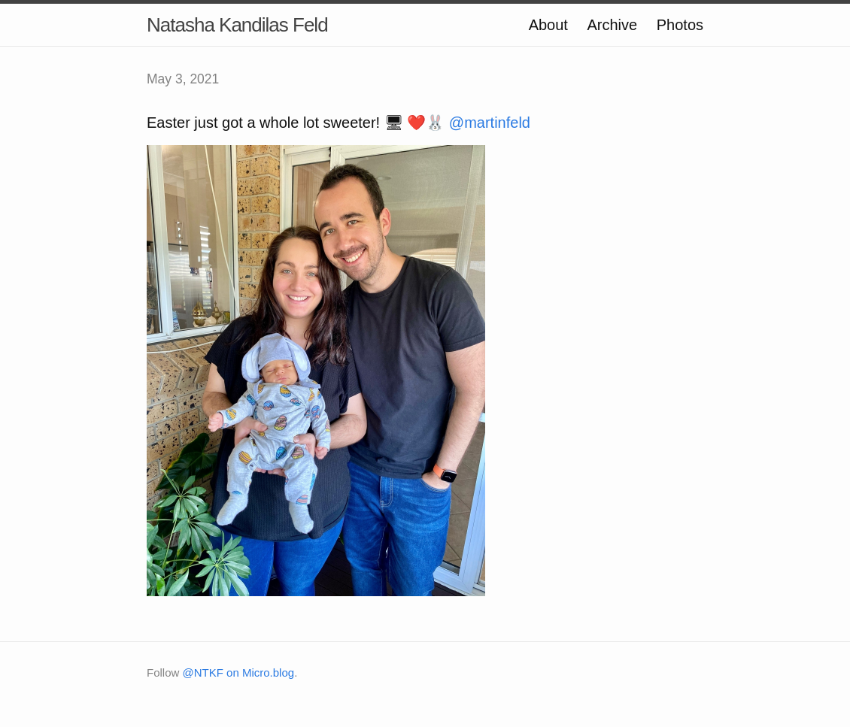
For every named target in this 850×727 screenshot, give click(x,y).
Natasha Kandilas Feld (237, 25)
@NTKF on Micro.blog (239, 672)
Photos (680, 25)
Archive (612, 25)
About (548, 25)
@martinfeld (489, 122)
